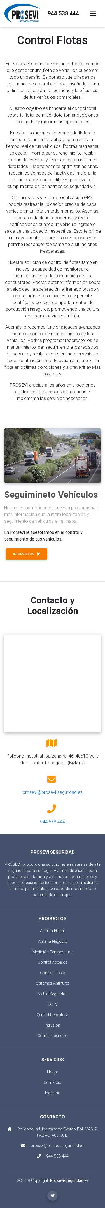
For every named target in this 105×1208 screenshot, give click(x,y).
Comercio (52, 1082)
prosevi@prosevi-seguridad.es (53, 792)
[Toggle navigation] (93, 13)
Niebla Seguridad (52, 993)
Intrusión (52, 1025)
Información (26, 554)
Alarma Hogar (52, 930)
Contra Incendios (53, 1035)
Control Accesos (52, 962)
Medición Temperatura (52, 951)
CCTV (53, 1004)
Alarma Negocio (52, 941)
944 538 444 (63, 13)
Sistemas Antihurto (52, 983)
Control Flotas (52, 972)
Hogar (52, 1071)
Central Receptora (52, 1014)
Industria (52, 1092)
